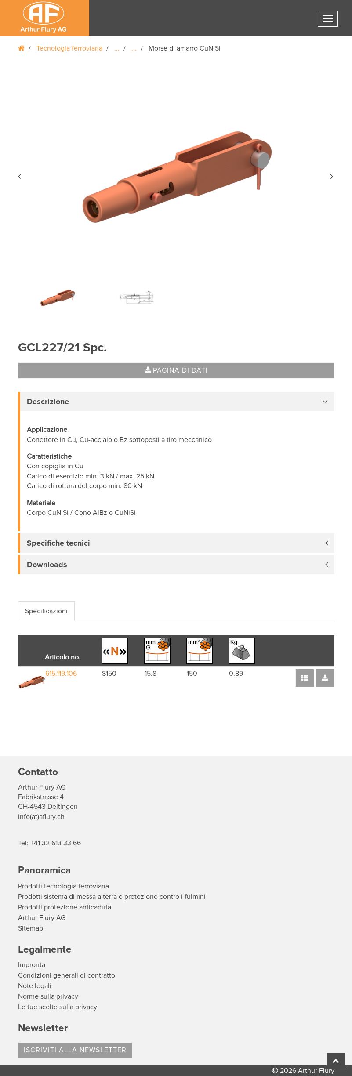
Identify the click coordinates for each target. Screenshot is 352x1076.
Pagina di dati (176, 370)
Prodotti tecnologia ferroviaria (63, 886)
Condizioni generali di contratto (66, 975)
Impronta (31, 964)
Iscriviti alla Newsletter (75, 1050)
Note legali (34, 986)
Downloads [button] (47, 564)
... (117, 48)
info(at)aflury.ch (41, 816)
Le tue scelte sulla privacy (57, 1007)
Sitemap (30, 928)
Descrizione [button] (48, 401)
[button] (20, 174)
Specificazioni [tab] (46, 611)
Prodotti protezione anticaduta (64, 907)
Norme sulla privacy (48, 996)
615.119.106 (61, 673)
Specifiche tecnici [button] (58, 543)
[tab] (176, 401)
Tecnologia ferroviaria (69, 48)
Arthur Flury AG (41, 917)
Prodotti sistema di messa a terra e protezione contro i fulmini (112, 896)
